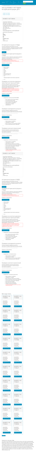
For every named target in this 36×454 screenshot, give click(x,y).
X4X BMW (19, 2)
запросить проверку (5, 65)
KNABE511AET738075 (17, 320)
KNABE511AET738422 (6, 432)
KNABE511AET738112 (6, 376)
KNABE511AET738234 (6, 418)
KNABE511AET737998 (17, 348)
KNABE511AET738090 (6, 14)
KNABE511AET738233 (17, 404)
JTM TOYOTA (11, 2)
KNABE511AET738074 (6, 334)
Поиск (24, 3)
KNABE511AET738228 (6, 390)
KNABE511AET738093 (7, 5)
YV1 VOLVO (21, 2)
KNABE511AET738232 (6, 404)
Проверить (4, 52)
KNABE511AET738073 (17, 334)
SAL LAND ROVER (7, 2)
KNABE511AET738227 (17, 376)
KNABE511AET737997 (6, 362)
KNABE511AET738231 (17, 390)
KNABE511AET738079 (6, 320)
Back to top (4, 435)
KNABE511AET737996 (17, 362)
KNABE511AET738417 (17, 418)
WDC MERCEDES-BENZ (14, 2)
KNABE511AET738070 (6, 348)
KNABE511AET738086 (17, 306)
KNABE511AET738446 (17, 432)
